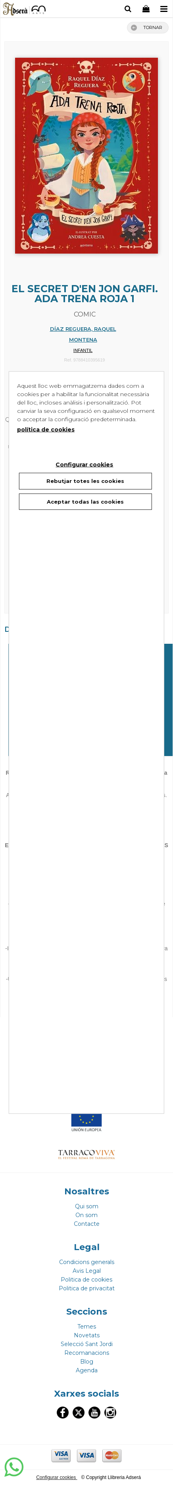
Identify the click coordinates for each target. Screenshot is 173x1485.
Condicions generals (86, 1262)
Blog (86, 1361)
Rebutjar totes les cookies (85, 481)
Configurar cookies (56, 1477)
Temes (86, 1326)
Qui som (86, 1206)
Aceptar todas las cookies (85, 501)
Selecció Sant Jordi (87, 1344)
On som (86, 1215)
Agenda (87, 1370)
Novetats (87, 1335)
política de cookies (46, 429)
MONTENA (83, 339)
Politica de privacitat (87, 1288)
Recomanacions (86, 1352)
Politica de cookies (86, 1279)
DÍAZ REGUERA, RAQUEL (83, 329)
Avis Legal (87, 1270)
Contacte (87, 1223)
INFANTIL (82, 350)
